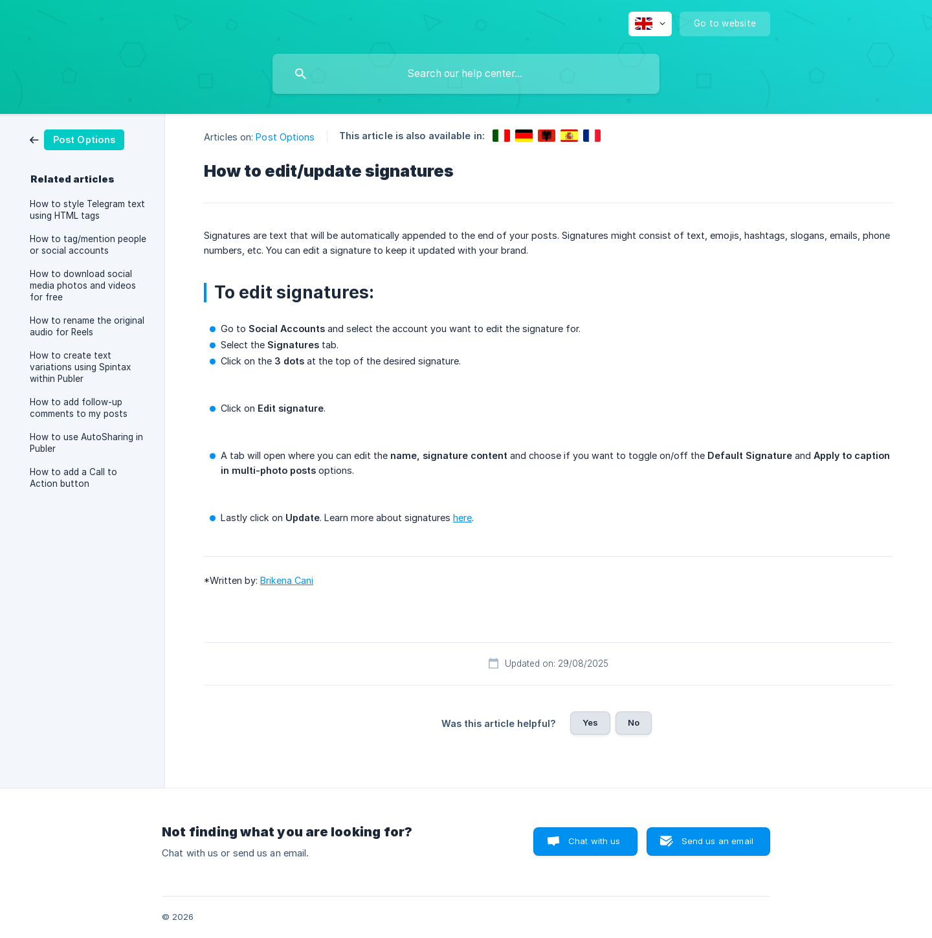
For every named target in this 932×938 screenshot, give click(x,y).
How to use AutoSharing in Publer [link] (86, 443)
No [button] (633, 722)
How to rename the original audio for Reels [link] (87, 326)
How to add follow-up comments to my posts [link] (79, 408)
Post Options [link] (285, 136)
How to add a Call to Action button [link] (73, 478)
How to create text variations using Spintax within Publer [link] (80, 367)
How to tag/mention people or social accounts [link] (88, 245)
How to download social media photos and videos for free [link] (83, 285)
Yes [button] (590, 722)
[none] (650, 24)
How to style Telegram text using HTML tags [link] (87, 210)
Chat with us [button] (594, 841)
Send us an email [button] (717, 841)
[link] (77, 139)
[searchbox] (466, 74)
